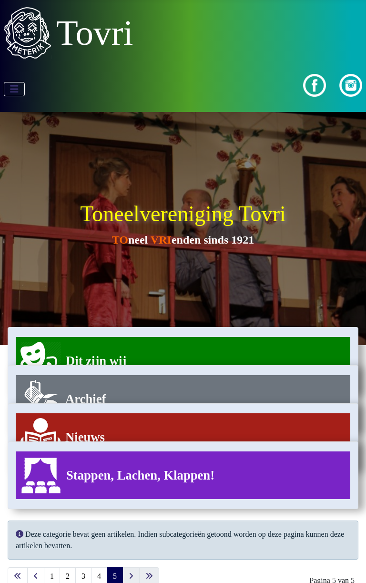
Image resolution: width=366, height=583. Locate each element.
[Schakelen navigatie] (14, 89)
